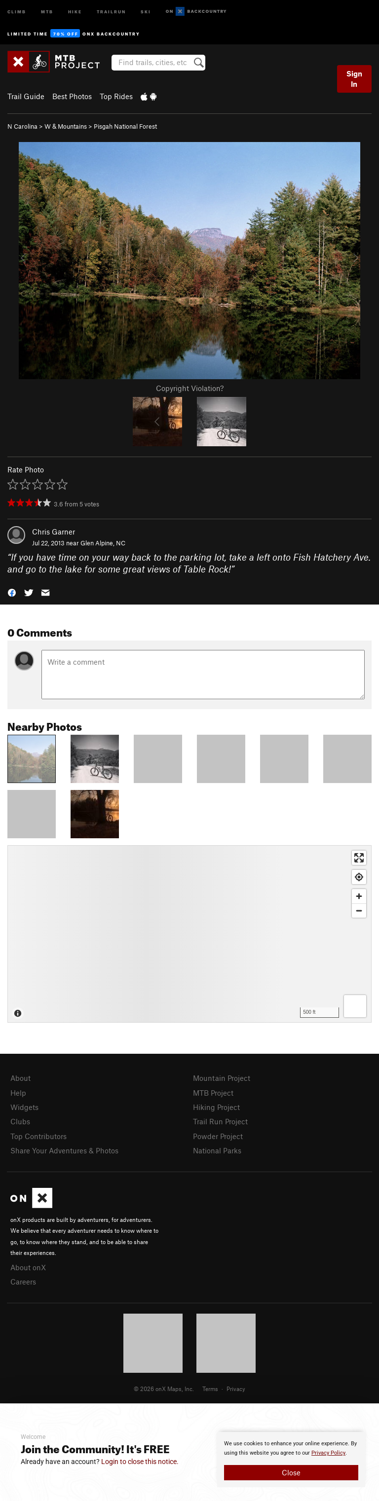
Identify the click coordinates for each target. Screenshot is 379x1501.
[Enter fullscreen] (359, 858)
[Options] (355, 1006)
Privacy (236, 1388)
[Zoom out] (359, 910)
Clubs (20, 1121)
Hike (75, 11)
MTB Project (213, 1092)
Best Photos (72, 96)
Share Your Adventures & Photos (64, 1150)
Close (291, 1472)
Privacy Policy (328, 1453)
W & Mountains (65, 126)
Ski (146, 11)
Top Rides (116, 96)
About (20, 1077)
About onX (28, 1267)
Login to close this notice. (140, 1461)
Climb (16, 11)
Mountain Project (221, 1077)
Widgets (24, 1107)
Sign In (354, 78)
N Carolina (22, 126)
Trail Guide (25, 96)
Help (18, 1092)
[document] (291, 1459)
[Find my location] (359, 877)
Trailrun (111, 11)
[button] (11, 592)
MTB (47, 11)
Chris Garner (53, 531)
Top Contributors (38, 1136)
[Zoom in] (359, 896)
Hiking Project (216, 1107)
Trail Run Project (220, 1121)
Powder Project (218, 1136)
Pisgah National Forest (125, 126)
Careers (23, 1281)
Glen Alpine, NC (102, 543)
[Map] (189, 934)
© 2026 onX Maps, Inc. (164, 1388)
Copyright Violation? (190, 388)
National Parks (217, 1150)
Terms (210, 1388)
